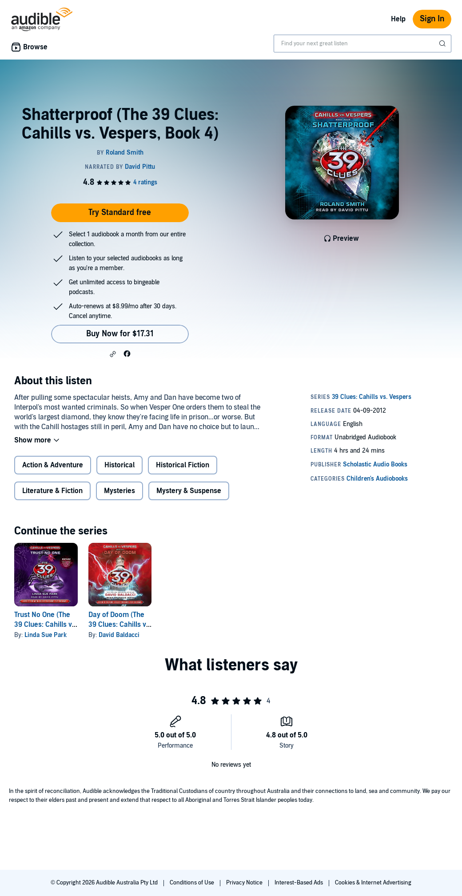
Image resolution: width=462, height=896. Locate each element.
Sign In (432, 19)
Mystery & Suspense (188, 490)
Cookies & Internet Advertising (373, 882)
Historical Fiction (182, 465)
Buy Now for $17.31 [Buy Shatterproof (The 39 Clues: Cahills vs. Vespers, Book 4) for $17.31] (120, 333)
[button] (112, 354)
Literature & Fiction (52, 490)
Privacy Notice (245, 882)
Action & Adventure (52, 465)
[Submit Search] (443, 43)
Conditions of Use (192, 882)
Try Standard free (119, 212)
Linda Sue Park (45, 635)
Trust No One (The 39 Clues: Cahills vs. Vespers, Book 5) (45, 624)
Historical (119, 465)
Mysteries (119, 490)
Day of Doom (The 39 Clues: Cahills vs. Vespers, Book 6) (119, 624)
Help (398, 19)
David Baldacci (119, 635)
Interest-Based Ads (299, 882)
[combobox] (362, 43)
